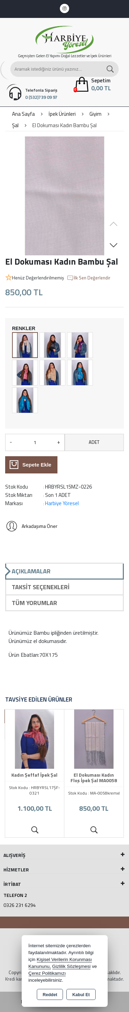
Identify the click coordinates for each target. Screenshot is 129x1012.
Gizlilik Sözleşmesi (71, 966)
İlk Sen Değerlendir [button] (88, 278)
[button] (113, 245)
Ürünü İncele (34, 830)
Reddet (50, 994)
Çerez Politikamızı (47, 973)
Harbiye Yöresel (62, 503)
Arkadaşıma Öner (31, 526)
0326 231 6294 (19, 905)
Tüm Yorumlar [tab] (34, 602)
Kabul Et (81, 994)
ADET (94, 442)
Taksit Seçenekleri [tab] (40, 587)
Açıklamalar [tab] (31, 571)
